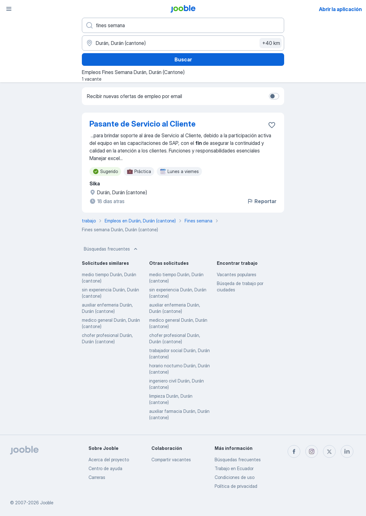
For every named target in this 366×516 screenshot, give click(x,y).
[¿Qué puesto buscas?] (183, 25)
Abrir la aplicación (340, 9)
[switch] (274, 96)
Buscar (183, 59)
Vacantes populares (236, 274)
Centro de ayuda (105, 468)
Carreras (96, 477)
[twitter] (329, 451)
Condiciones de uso (234, 477)
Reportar (261, 201)
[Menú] (9, 9)
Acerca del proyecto (108, 459)
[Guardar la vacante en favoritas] (271, 125)
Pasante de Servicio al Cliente (142, 123)
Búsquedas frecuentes (111, 249)
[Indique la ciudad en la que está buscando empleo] (183, 43)
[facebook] (294, 451)
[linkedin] (347, 451)
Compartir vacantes (171, 459)
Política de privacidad (236, 486)
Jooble (46, 502)
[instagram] (311, 451)
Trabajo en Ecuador (234, 468)
